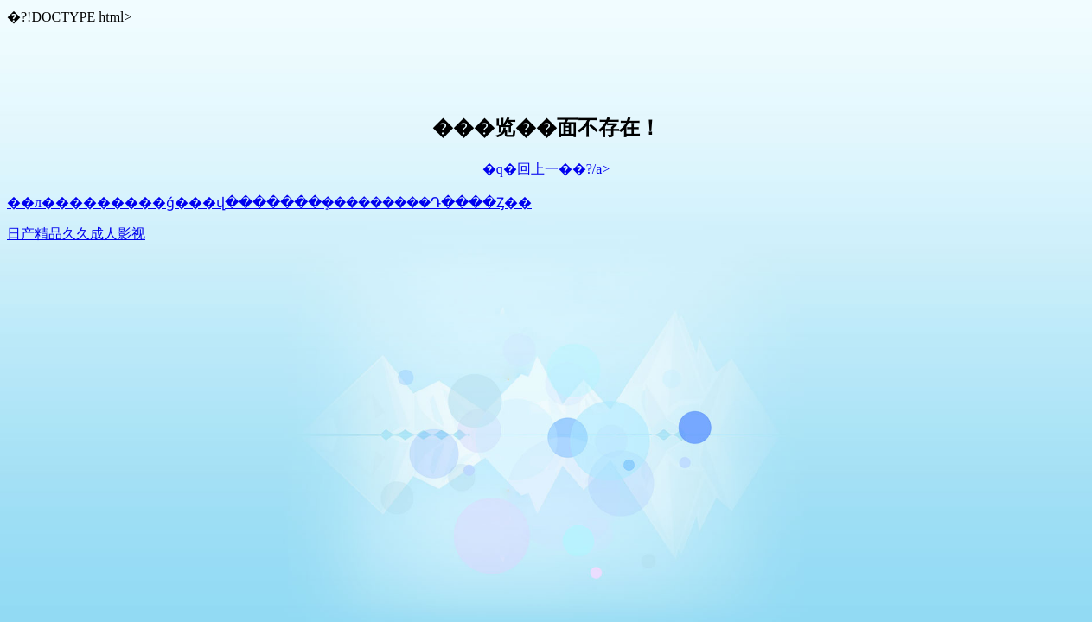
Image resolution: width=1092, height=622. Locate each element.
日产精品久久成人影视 (76, 233)
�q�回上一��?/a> (546, 169)
